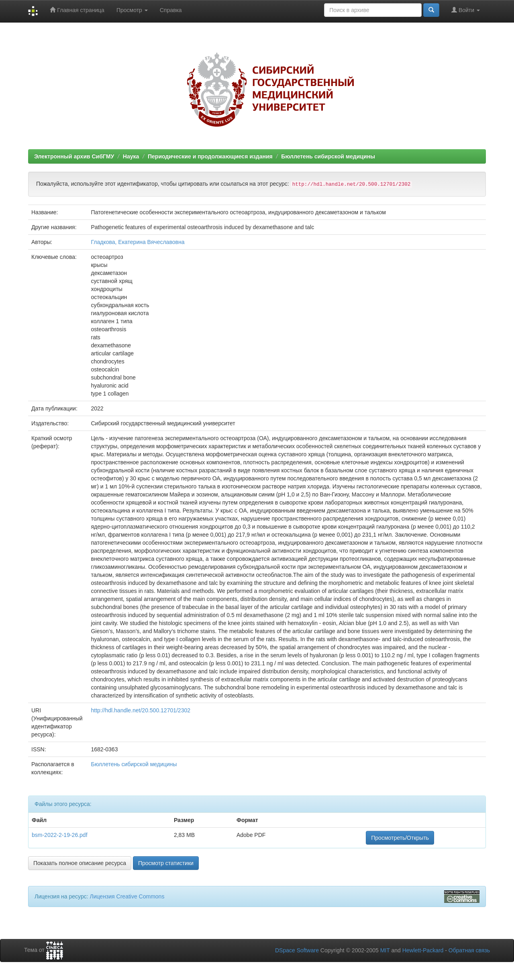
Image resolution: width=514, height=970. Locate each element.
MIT (385, 950)
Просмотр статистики (166, 863)
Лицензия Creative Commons (127, 896)
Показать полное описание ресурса (79, 863)
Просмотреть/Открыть (400, 838)
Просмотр (132, 10)
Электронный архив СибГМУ (74, 156)
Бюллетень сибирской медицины (328, 156)
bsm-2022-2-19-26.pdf (60, 835)
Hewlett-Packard (423, 950)
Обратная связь (469, 950)
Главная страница (77, 9)
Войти (465, 9)
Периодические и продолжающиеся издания (210, 156)
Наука (131, 156)
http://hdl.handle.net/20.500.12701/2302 (140, 710)
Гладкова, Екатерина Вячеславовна (137, 242)
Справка (171, 10)
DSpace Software (297, 950)
